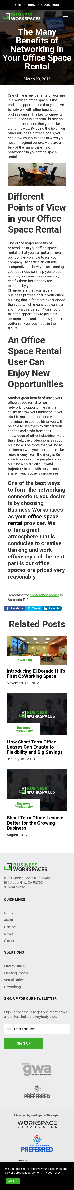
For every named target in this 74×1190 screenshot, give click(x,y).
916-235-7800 (48, 5)
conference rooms (44, 595)
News (8, 934)
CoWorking (23, 660)
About (8, 920)
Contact (10, 927)
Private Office (14, 966)
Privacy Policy (52, 1172)
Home (9, 913)
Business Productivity (24, 729)
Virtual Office (14, 980)
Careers (10, 941)
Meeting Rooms (16, 973)
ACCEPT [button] (12, 1181)
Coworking (12, 987)
